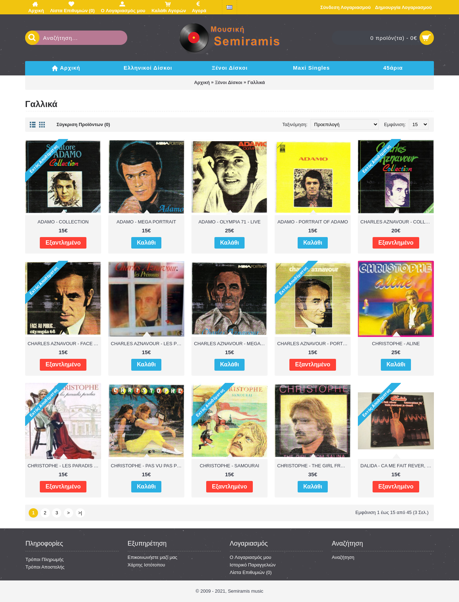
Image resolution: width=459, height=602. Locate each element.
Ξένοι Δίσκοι (228, 82)
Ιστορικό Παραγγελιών (253, 565)
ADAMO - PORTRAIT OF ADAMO (313, 221)
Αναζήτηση (343, 557)
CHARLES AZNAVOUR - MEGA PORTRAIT (231, 343)
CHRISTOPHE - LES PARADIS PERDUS (64, 465)
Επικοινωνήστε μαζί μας (152, 557)
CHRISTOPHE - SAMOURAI (229, 465)
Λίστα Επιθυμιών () (251, 572)
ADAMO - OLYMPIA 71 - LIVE (229, 221)
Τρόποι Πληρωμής (44, 559)
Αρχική (202, 82)
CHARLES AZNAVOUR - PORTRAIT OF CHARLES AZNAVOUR (314, 343)
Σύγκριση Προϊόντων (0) (83, 124)
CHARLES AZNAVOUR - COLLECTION (397, 221)
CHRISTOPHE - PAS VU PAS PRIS (147, 465)
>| (80, 512)
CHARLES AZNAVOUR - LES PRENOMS (147, 343)
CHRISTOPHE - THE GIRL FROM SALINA (314, 465)
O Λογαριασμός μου (250, 557)
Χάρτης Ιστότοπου (146, 565)
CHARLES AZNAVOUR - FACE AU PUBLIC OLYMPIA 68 (64, 343)
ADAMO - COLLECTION (63, 221)
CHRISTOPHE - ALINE (396, 343)
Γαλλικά (256, 82)
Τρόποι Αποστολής (45, 567)
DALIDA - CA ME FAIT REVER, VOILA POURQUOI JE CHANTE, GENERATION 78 (397, 465)
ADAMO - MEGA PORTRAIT (146, 221)
